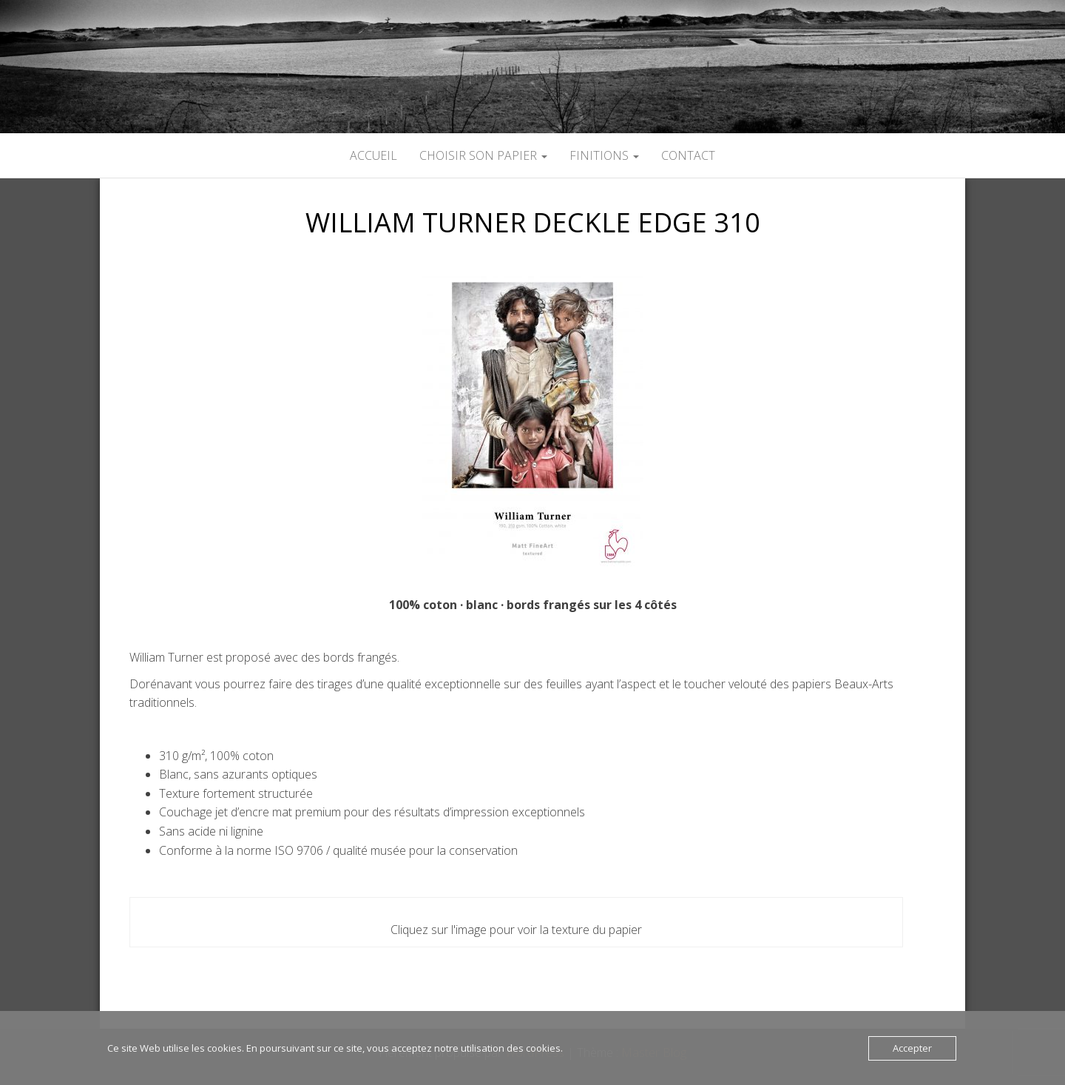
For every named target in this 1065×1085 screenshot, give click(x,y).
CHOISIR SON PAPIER (483, 155)
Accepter (912, 1048)
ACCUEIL (373, 155)
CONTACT (688, 155)
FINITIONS (604, 155)
